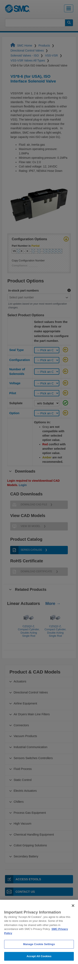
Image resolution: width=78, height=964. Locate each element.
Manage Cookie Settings (39, 952)
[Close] (73, 913)
